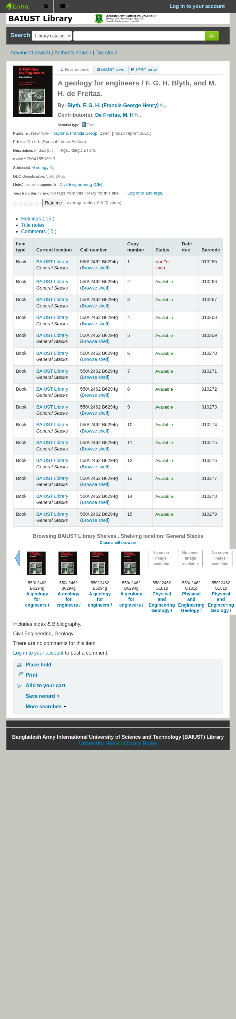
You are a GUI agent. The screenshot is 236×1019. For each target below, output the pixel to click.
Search (20, 35)
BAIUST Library (22, 6)
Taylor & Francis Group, (76, 133)
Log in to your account (38, 653)
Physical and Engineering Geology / (162, 602)
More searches (46, 706)
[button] (45, 6)
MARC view (113, 69)
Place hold (38, 664)
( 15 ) (37, 218)
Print (31, 675)
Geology (40, 167)
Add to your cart (45, 685)
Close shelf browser (118, 542)
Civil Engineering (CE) (81, 184)
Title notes (33, 225)
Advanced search (30, 52)
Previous (17, 558)
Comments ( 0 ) (38, 231)
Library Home (140, 743)
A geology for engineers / (37, 599)
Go (212, 36)
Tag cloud (106, 52)
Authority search (72, 52)
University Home (99, 743)
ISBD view (146, 69)
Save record (43, 696)
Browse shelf (95, 267)
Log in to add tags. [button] (145, 193)
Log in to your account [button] (197, 6)
